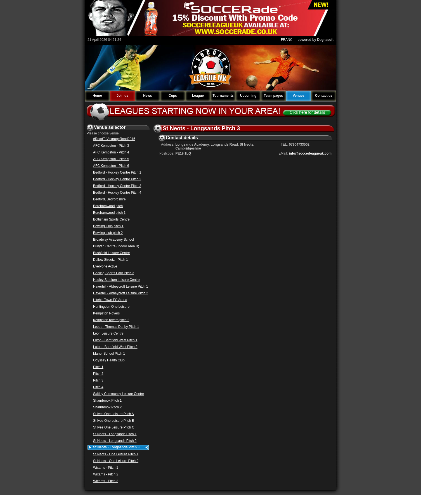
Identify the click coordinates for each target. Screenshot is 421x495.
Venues (298, 96)
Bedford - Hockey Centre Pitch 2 (117, 179)
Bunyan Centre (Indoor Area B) (116, 246)
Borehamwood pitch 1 (109, 213)
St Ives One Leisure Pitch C (113, 427)
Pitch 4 (98, 387)
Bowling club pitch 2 (108, 233)
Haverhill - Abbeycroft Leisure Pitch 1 (120, 286)
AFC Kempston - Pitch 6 (111, 166)
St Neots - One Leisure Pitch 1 (115, 454)
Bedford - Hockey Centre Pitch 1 (117, 172)
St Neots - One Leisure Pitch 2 (115, 461)
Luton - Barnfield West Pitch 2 (115, 347)
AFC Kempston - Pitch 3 (111, 146)
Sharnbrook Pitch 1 (107, 400)
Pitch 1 (98, 367)
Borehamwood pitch (108, 206)
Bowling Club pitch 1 (108, 226)
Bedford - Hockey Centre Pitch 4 (117, 193)
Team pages (273, 96)
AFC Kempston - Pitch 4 (111, 152)
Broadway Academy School (113, 239)
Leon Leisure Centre (108, 333)
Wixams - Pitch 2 (105, 474)
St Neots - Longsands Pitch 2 (114, 441)
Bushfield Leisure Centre (111, 253)
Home (97, 96)
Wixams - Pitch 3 (105, 481)
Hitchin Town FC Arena (110, 300)
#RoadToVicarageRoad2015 (114, 139)
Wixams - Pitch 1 (105, 468)
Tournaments (222, 96)
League (198, 96)
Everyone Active (105, 266)
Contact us (323, 96)
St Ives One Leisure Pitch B (113, 421)
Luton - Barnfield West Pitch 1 (115, 340)
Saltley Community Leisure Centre (118, 394)
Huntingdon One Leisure (111, 307)
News (147, 96)
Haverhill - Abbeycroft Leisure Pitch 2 (120, 293)
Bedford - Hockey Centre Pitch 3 (117, 186)
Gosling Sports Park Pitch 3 (113, 273)
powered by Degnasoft (315, 40)
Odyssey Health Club (109, 360)
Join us (122, 96)
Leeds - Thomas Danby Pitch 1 (116, 327)
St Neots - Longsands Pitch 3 (116, 447)
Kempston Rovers (106, 313)
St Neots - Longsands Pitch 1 (114, 434)
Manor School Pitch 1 (109, 354)
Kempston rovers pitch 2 (111, 320)
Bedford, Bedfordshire (109, 199)
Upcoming (248, 96)
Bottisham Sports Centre (111, 219)
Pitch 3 (98, 380)
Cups (173, 96)
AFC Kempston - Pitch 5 (111, 159)
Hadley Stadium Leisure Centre (116, 280)
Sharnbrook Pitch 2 (107, 407)
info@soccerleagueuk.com (310, 153)
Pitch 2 (98, 374)
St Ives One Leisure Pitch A (113, 414)
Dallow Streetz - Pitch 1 (110, 260)
